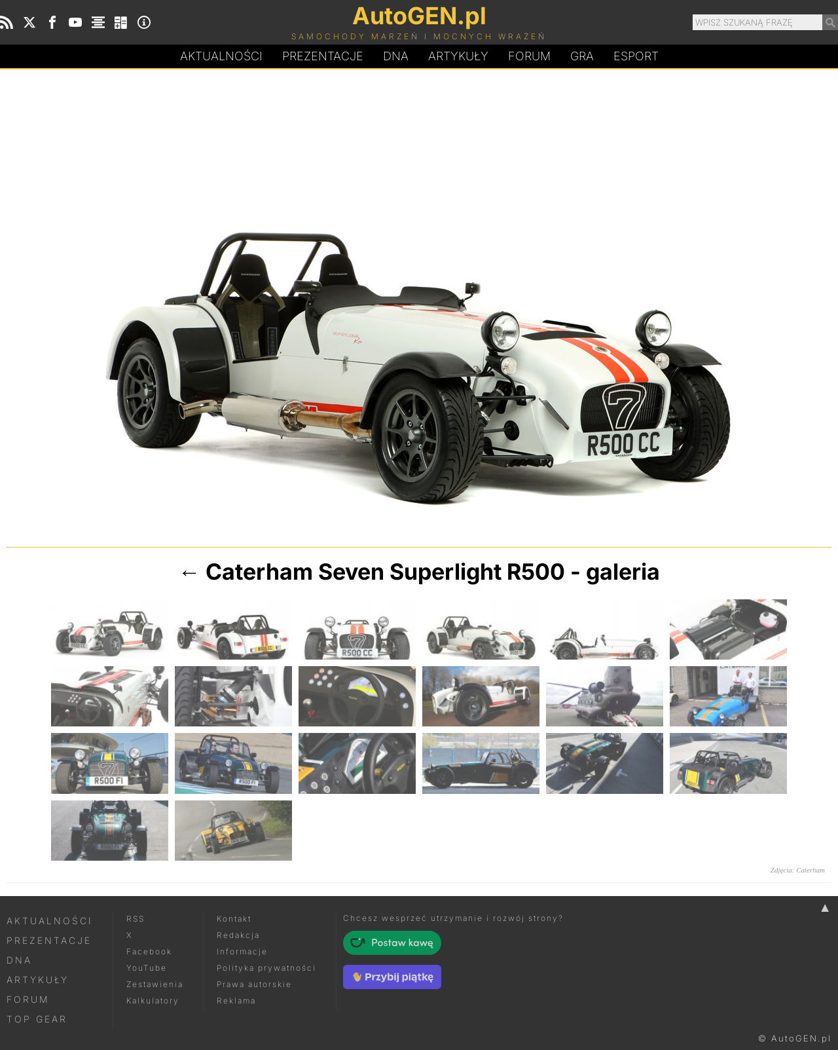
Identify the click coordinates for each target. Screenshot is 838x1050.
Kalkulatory (152, 1000)
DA (396, 56)
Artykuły (458, 56)
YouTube (146, 968)
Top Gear (37, 1018)
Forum (529, 56)
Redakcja (238, 935)
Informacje (242, 951)
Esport (636, 56)
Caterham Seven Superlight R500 (385, 571)
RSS (135, 919)
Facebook (149, 951)
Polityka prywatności (266, 968)
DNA (19, 960)
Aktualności (221, 56)
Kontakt (234, 919)
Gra (582, 56)
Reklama (236, 1000)
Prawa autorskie (254, 984)
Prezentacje (322, 56)
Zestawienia (154, 984)
